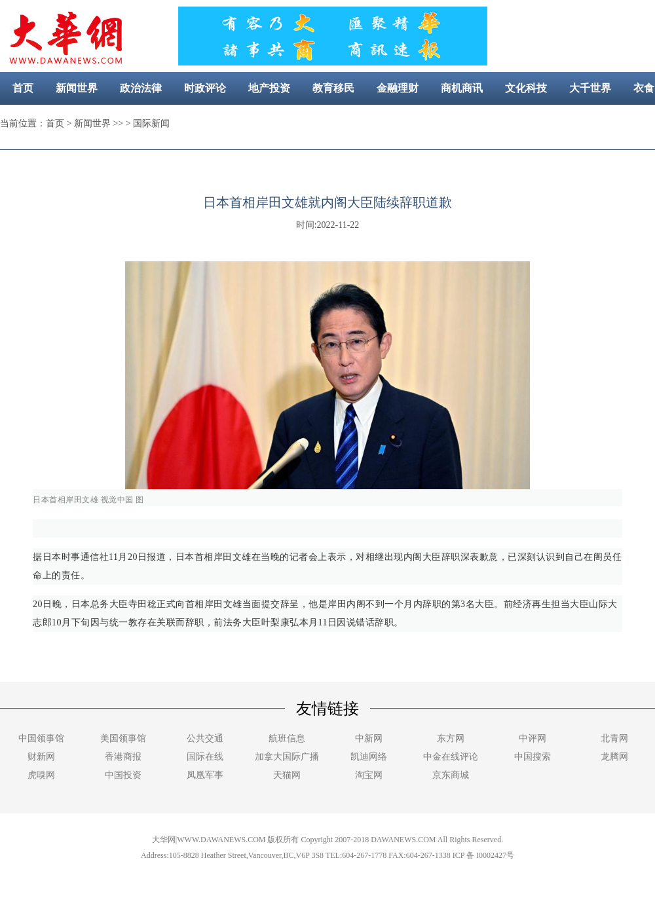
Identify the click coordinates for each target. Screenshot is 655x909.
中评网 (532, 738)
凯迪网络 (368, 757)
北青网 (614, 738)
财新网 (41, 757)
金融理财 (398, 88)
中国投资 (123, 775)
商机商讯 (462, 88)
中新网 (369, 738)
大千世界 (590, 88)
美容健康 (312, 120)
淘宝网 (369, 775)
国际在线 (205, 757)
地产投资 (269, 88)
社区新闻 (376, 120)
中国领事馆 (41, 738)
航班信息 (287, 738)
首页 (22, 88)
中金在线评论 (450, 757)
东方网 (450, 738)
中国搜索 (532, 757)
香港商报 (123, 757)
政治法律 (141, 88)
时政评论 (205, 88)
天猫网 (287, 775)
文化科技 (526, 88)
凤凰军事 (205, 775)
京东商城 (450, 775)
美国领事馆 (123, 738)
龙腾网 (614, 757)
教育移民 (333, 88)
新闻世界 (77, 88)
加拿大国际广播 (287, 757)
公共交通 (205, 738)
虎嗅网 (41, 775)
